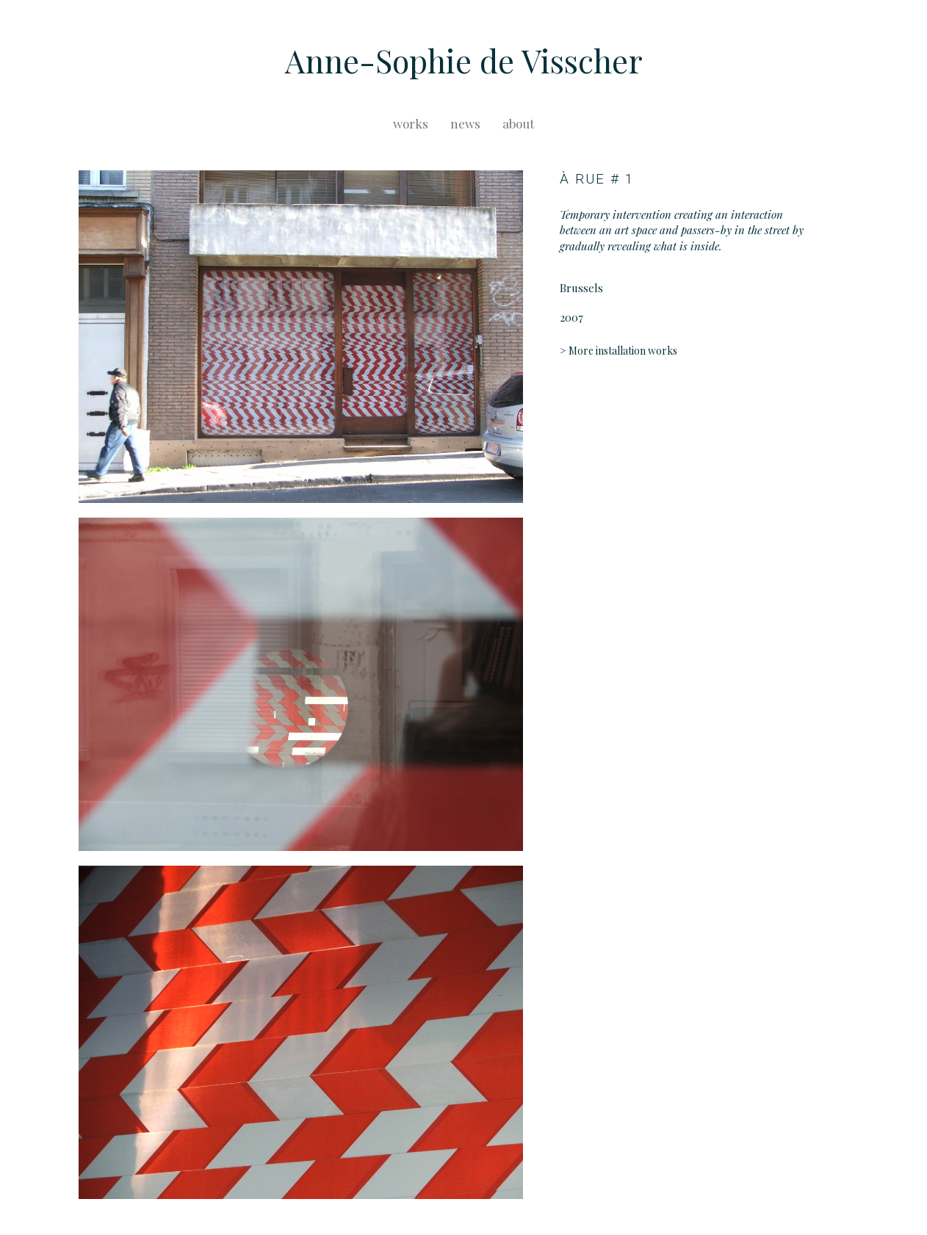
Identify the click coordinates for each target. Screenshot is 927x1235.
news (465, 123)
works (410, 123)
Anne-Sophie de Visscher (464, 60)
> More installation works (618, 351)
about (518, 123)
